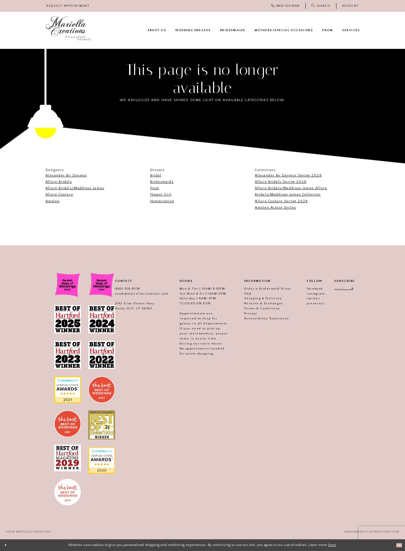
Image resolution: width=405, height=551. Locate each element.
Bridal (155, 175)
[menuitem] (68, 6)
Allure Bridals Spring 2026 (280, 182)
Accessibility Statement (259, 318)
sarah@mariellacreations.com (135, 293)
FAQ (240, 293)
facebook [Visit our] (307, 288)
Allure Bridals (58, 182)
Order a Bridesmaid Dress (260, 288)
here (332, 545)
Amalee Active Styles (275, 208)
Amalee (52, 201)
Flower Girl (161, 194)
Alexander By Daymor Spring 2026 (288, 175)
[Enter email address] (344, 289)
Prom (154, 188)
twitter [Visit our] (306, 298)
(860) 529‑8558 (120, 288)
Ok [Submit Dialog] (397, 545)
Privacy (243, 313)
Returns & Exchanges (256, 303)
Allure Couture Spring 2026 (281, 201)
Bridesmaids (162, 182)
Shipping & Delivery (256, 298)
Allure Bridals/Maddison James (74, 188)
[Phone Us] (285, 6)
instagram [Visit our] (308, 293)
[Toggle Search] (320, 6)
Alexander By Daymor (66, 175)
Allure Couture (59, 194)
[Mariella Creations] (69, 28)
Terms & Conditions (255, 308)
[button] (350, 6)
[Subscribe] (357, 289)
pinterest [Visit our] (308, 303)
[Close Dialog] (7, 545)
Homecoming (162, 201)
